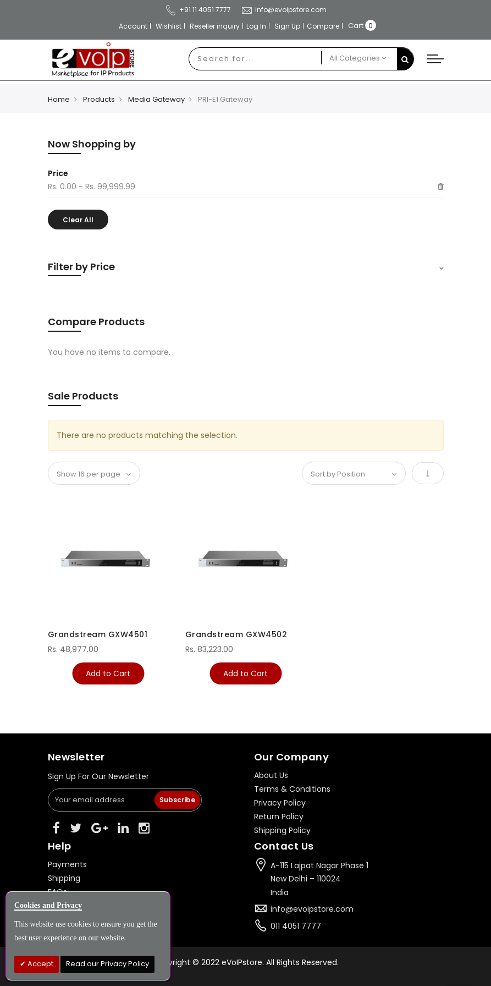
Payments (67, 864)
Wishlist (168, 26)
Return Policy (279, 816)
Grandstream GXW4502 (236, 634)
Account (133, 26)
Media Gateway (156, 99)
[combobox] (255, 59)
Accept (39, 963)
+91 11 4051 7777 (198, 9)
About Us (271, 775)
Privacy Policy (280, 802)
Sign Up (287, 26)
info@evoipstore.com (284, 9)
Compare (323, 26)
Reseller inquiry (215, 26)
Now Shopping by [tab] (92, 144)
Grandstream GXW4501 (98, 634)
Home (59, 99)
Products (99, 99)
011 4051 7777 (296, 926)
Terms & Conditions (292, 789)
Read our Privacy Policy (107, 963)
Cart (355, 25)
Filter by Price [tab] (81, 266)
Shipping (64, 878)
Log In (256, 26)
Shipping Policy (282, 830)
